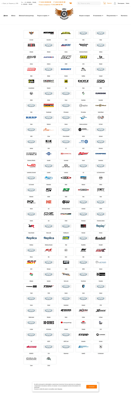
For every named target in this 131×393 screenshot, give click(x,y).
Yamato (66, 329)
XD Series (48, 329)
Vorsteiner (66, 305)
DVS (101, 88)
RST (66, 256)
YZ (31, 341)
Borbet (66, 76)
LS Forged (31, 184)
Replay (100, 232)
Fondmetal (48, 112)
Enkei (48, 100)
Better (48, 76)
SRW (83, 269)
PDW (66, 220)
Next (101, 196)
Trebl (31, 293)
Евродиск (66, 353)
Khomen (101, 148)
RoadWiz (83, 244)
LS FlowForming (101, 172)
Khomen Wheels (31, 160)
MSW (48, 196)
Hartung (49, 124)
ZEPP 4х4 (66, 341)
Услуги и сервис (42, 15)
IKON (83, 136)
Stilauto (31, 281)
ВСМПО (31, 353)
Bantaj (100, 63)
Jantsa (31, 148)
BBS (31, 76)
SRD (66, 269)
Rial (66, 244)
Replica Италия (48, 244)
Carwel (100, 76)
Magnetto (48, 184)
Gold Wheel (101, 112)
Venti (83, 293)
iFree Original (66, 136)
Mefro (100, 184)
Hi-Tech (101, 124)
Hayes (66, 124)
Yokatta (83, 329)
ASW (66, 63)
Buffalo (83, 76)
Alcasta (31, 51)
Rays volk (48, 232)
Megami (31, 196)
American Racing (83, 51)
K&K (49, 148)
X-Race (100, 317)
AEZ (83, 39)
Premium (83, 220)
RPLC (31, 256)
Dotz (83, 88)
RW (83, 256)
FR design (66, 112)
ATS (83, 63)
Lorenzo (66, 172)
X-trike (31, 329)
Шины (13, 15)
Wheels (48, 317)
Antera (100, 51)
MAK (66, 184)
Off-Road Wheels (66, 208)
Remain (83, 232)
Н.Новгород (101, 353)
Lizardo (48, 172)
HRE (31, 136)
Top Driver (83, 281)
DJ (66, 88)
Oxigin (31, 220)
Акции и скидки (84, 15)
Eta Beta (83, 100)
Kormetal (66, 160)
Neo (83, 196)
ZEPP (48, 341)
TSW (49, 293)
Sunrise (49, 281)
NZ (48, 208)
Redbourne (66, 232)
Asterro (48, 63)
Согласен (91, 387)
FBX (31, 112)
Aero (66, 39)
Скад (31, 365)
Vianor (100, 293)
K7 (66, 148)
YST (101, 329)
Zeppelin (83, 341)
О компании (97, 15)
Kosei (83, 160)
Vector (66, 293)
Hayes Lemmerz (83, 124)
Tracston (101, 281)
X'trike (83, 317)
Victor (31, 305)
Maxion (83, 184)
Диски (6, 15)
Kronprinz (100, 160)
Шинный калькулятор (26, 15)
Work (66, 317)
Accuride (49, 39)
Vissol (48, 305)
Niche (31, 208)
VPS (101, 305)
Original (83, 208)
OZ (48, 220)
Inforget (101, 136)
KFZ (83, 148)
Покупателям (111, 15)
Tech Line (66, 281)
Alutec (66, 51)
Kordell (48, 160)
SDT (31, 269)
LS (83, 172)
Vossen (83, 305)
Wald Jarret (31, 317)
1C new (31, 39)
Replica (31, 244)
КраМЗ (83, 353)
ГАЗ (49, 353)
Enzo (66, 100)
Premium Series (100, 220)
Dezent (48, 88)
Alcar (100, 39)
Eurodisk (101, 100)
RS (48, 256)
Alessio (48, 51)
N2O (66, 196)
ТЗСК (48, 365)
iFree (48, 136)
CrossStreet (31, 88)
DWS (31, 100)
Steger (100, 269)
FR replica (83, 112)
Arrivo (31, 63)
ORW (100, 208)
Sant (101, 256)
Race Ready (31, 232)
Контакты (124, 15)
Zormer (100, 341)
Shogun (48, 269)
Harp (31, 124)
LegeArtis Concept (31, 172)
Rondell (101, 244)
